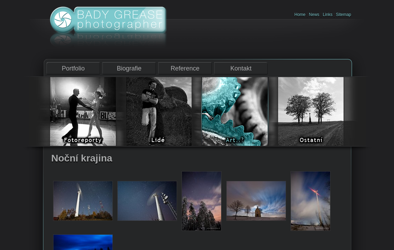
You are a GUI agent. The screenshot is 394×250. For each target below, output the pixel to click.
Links (328, 14)
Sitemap (343, 14)
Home (299, 14)
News (314, 14)
